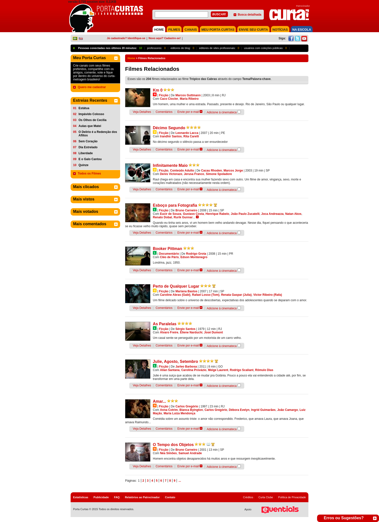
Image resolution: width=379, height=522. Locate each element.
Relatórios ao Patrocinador (142, 497)
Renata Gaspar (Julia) (236, 295)
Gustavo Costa (193, 214)
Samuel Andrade (190, 453)
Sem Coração (88, 141)
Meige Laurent (218, 370)
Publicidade (101, 497)
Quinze (83, 165)
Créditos (248, 497)
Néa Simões (168, 453)
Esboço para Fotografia (175, 205)
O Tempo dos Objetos (173, 445)
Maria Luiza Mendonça (179, 413)
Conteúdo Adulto (182, 170)
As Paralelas (164, 324)
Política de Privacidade (292, 497)
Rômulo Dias (264, 370)
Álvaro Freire (169, 332)
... (180, 480)
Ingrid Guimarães (263, 410)
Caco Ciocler (169, 98)
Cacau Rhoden (211, 170)
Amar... (159, 401)
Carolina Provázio (193, 370)
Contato (170, 497)
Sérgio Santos (185, 329)
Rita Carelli (191, 136)
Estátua (84, 108)
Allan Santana (170, 370)
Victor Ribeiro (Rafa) (267, 295)
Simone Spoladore (219, 174)
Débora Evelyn (239, 410)
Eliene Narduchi (191, 332)
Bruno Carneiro (186, 210)
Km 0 (157, 90)
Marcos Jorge (233, 170)
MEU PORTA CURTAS (217, 29)
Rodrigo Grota (196, 253)
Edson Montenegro (193, 257)
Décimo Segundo (169, 128)
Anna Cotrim (169, 410)
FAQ (117, 497)
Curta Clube (265, 497)
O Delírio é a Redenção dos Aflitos (98, 133)
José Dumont (213, 332)
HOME (159, 29)
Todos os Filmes (89, 173)
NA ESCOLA (301, 29)
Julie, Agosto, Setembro (175, 361)
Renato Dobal (162, 217)
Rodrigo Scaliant (241, 370)
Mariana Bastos (186, 291)
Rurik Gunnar (183, 217)
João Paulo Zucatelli (245, 214)
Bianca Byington (191, 410)
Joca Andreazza (272, 214)
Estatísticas (80, 497)
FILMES (174, 29)
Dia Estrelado (88, 147)
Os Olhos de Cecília (93, 120)
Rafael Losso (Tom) (205, 295)
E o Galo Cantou (90, 159)
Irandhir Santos (171, 136)
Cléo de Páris (169, 257)
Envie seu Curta (253, 29)
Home (131, 58)
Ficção (163, 95)
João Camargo (287, 410)
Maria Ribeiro (189, 98)
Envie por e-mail (188, 112)
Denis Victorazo (171, 174)
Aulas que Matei (90, 126)
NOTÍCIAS (280, 29)
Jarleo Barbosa (186, 366)
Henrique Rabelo (217, 214)
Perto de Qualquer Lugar (176, 286)
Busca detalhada (249, 14)
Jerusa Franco (194, 174)
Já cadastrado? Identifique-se (126, 38)
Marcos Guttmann (188, 95)
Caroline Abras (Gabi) (175, 295)
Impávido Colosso (91, 114)
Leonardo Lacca (186, 133)
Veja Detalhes (142, 112)
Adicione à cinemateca (222, 112)
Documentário (169, 253)
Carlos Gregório (186, 406)
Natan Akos (293, 214)
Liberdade (86, 153)
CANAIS (191, 29)
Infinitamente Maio (170, 165)
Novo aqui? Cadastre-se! (165, 38)
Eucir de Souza (170, 214)
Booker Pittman (167, 249)
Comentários (164, 112)
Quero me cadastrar (92, 87)
